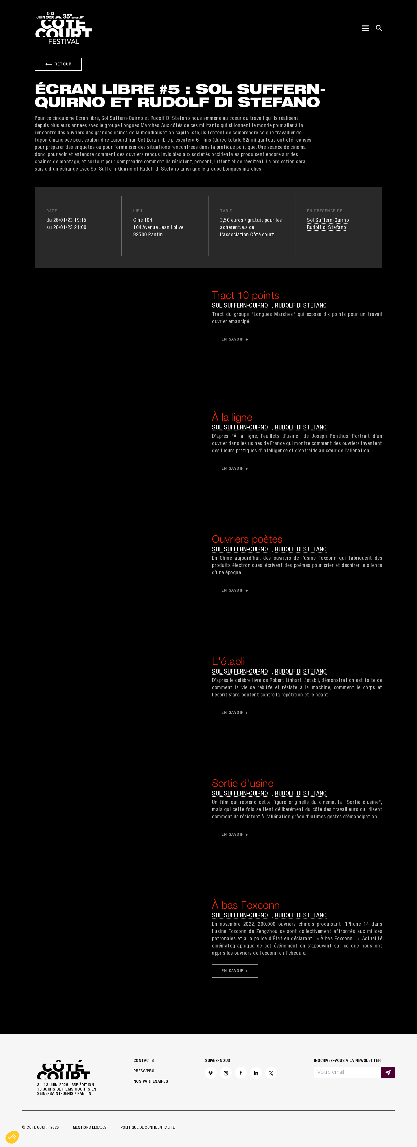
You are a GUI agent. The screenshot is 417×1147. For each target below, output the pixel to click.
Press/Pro (144, 1071)
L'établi (228, 663)
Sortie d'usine (242, 785)
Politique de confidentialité (148, 1128)
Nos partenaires (150, 1082)
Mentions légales (90, 1128)
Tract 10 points (245, 297)
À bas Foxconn (246, 906)
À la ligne (232, 419)
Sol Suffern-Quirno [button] (328, 220)
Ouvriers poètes (247, 540)
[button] (12, 1137)
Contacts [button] (143, 1061)
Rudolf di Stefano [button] (326, 228)
